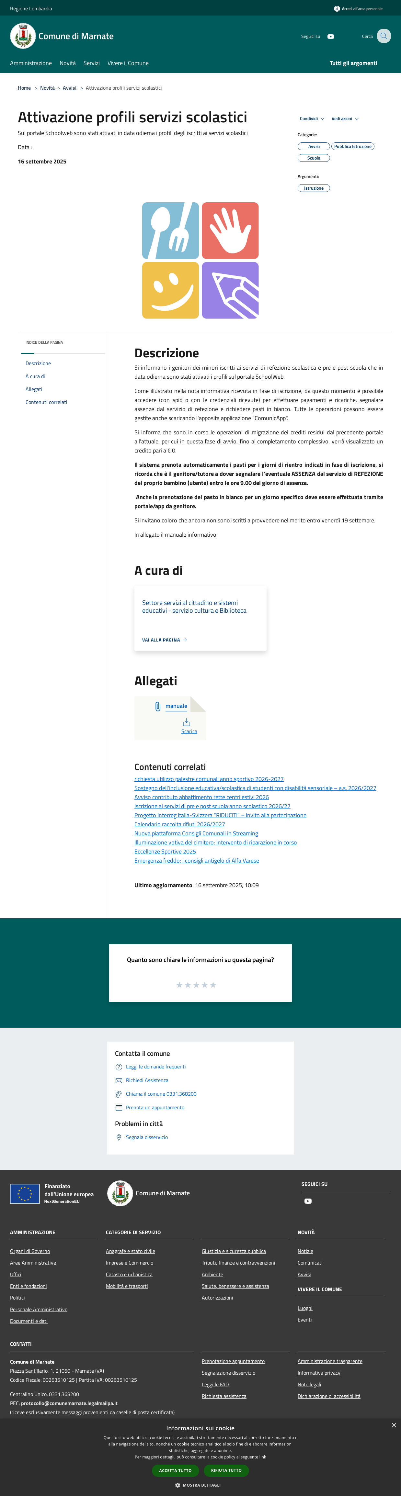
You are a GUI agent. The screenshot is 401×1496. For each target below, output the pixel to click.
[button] (200, 1485)
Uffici (15, 1274)
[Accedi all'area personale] (358, 8)
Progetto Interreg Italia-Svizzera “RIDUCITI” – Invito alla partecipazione (220, 815)
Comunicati (310, 1263)
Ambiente (212, 1274)
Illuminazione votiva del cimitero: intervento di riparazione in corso (215, 842)
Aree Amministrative (33, 1263)
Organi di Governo (30, 1251)
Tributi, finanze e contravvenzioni (238, 1263)
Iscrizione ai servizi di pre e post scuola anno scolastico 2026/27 (212, 806)
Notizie (305, 1251)
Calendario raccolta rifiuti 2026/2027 (179, 824)
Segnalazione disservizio (228, 1373)
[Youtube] (325, 35)
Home (24, 88)
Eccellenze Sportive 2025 (165, 851)
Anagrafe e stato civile (130, 1251)
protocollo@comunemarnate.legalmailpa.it (69, 1403)
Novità (47, 88)
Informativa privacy (319, 1373)
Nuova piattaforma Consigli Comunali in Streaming (196, 833)
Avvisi (69, 88)
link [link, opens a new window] (262, 1457)
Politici (17, 1297)
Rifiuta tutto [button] (226, 1470)
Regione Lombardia (31, 8)
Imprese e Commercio (129, 1263)
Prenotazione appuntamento (233, 1361)
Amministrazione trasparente (330, 1361)
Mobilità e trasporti (127, 1286)
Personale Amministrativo (38, 1309)
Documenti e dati (29, 1321)
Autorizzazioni (217, 1297)
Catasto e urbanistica (129, 1274)
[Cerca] (383, 36)
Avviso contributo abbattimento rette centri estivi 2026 (201, 797)
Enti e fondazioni (28, 1286)
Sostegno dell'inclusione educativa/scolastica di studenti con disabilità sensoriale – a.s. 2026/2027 (255, 788)
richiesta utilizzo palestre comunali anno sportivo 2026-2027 (209, 779)
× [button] (393, 1425)
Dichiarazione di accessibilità (329, 1396)
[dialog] (200, 1457)
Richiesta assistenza (224, 1396)
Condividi (313, 119)
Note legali (309, 1384)
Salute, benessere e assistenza (235, 1286)
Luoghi (305, 1308)
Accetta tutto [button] (175, 1470)
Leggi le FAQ (215, 1384)
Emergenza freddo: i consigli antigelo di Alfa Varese (196, 860)
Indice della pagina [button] (44, 342)
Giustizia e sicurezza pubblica (234, 1251)
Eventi (305, 1319)
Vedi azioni (346, 119)
